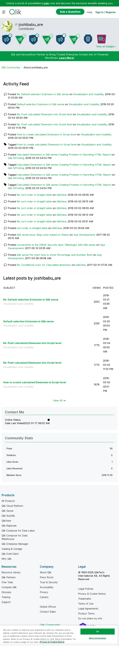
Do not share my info (90, 618)
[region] (59, 635)
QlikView (61, 194)
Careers (44, 597)
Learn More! (66, 57)
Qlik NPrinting (16, 158)
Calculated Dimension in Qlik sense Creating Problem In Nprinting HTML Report (64, 154)
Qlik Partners (9, 577)
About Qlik (45, 572)
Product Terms (86, 613)
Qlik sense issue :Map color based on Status (43, 234)
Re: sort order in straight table (34, 194)
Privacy (44, 592)
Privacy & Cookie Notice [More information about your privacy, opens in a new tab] (52, 642)
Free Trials (7, 582)
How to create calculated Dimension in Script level (46, 134)
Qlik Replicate (9, 525)
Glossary (6, 592)
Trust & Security (49, 582)
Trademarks (84, 598)
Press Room (46, 577)
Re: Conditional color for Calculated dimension (44, 264)
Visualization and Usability (88, 94)
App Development (84, 234)
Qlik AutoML (8, 515)
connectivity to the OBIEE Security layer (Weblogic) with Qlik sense (56, 244)
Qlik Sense (7, 510)
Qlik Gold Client (10, 553)
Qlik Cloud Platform (12, 505)
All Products (8, 500)
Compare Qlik (9, 587)
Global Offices (48, 606)
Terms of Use (85, 603)
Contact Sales (48, 611)
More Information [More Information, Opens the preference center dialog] (97, 638)
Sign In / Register (105, 12)
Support (6, 602)
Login (45, 3)
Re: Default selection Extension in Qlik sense (43, 94)
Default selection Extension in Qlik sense (40, 104)
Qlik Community (11, 67)
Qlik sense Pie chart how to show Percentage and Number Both (54, 254)
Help (89, 12)
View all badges (105, 46)
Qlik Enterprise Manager (15, 543)
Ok (97, 631)
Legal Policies (85, 588)
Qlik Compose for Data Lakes (18, 530)
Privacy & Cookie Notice (92, 593)
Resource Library (11, 572)
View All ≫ (59, 400)
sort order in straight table (32, 228)
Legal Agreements (88, 608)
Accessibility (46, 587)
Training (6, 597)
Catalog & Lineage (12, 548)
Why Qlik (6, 558)
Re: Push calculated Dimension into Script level (44, 114)
